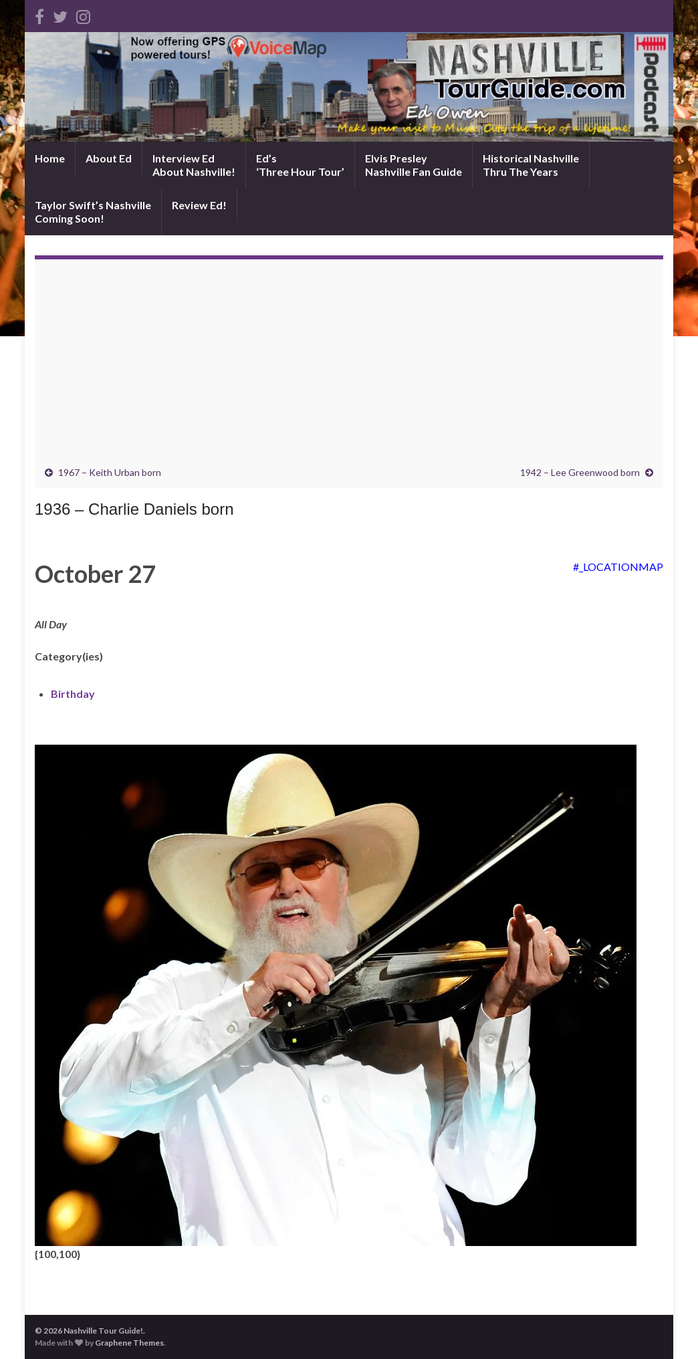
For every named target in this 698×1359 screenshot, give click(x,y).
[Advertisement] (349, 366)
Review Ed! (199, 205)
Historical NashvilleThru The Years (531, 165)
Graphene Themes (129, 1343)
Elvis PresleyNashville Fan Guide (413, 165)
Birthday (73, 693)
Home (50, 158)
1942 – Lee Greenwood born (580, 472)
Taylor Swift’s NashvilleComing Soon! (93, 212)
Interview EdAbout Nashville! (193, 165)
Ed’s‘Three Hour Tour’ (300, 165)
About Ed (109, 158)
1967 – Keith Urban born (109, 472)
